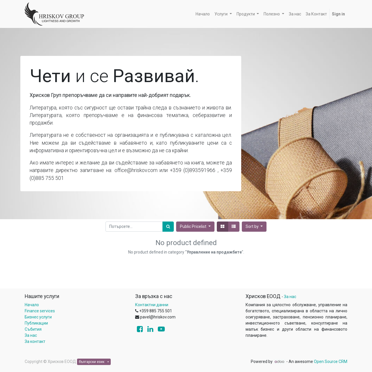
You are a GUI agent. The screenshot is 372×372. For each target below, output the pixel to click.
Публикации (36, 323)
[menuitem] (202, 14)
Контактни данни (151, 304)
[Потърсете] (168, 227)
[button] (254, 227)
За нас (31, 335)
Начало (32, 304)
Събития (33, 329)
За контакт (35, 341)
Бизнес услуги (38, 317)
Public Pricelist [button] (193, 226)
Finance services (40, 311)
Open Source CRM (330, 361)
